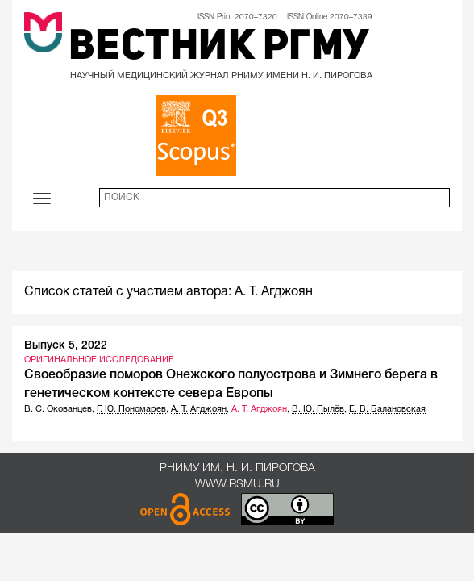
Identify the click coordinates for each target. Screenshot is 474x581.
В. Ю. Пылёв (318, 409)
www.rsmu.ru (237, 484)
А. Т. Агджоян (199, 409)
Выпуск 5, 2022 (65, 346)
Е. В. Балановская (387, 409)
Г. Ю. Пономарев (131, 409)
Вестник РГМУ (219, 48)
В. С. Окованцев (58, 409)
